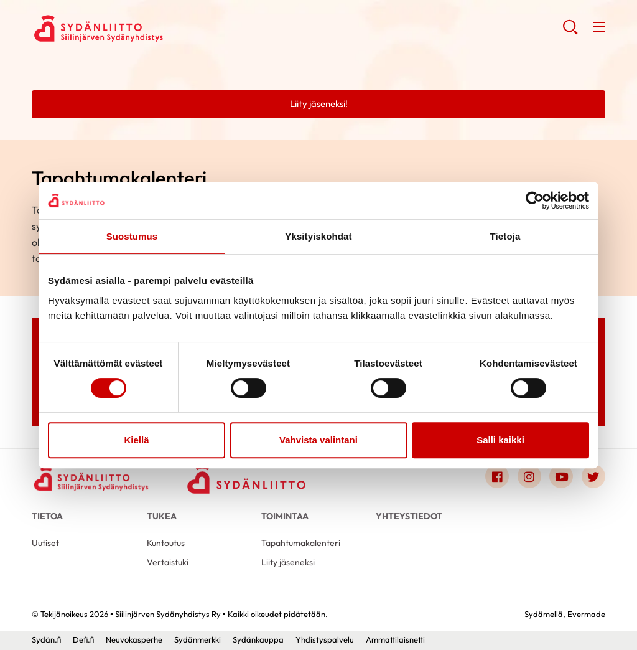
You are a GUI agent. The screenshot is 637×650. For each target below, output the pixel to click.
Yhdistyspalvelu (324, 639)
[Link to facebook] (497, 476)
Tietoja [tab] (505, 236)
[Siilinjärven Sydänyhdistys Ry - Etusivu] (91, 478)
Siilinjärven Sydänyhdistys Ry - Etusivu (131, 28)
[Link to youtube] (561, 476)
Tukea (162, 516)
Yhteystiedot (409, 516)
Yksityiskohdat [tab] (318, 236)
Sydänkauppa (258, 639)
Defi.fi (83, 639)
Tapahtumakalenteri (300, 543)
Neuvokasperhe (134, 639)
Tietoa (47, 516)
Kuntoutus (166, 543)
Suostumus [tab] (132, 236)
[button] (570, 31)
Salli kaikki (500, 440)
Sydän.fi (46, 639)
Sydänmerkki (197, 639)
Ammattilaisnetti (395, 639)
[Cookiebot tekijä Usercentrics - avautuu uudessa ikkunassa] (534, 200)
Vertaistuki (167, 562)
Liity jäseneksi (288, 562)
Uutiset (45, 543)
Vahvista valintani (318, 440)
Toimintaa (285, 516)
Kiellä (136, 440)
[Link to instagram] (529, 476)
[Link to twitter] (593, 476)
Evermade (586, 614)
